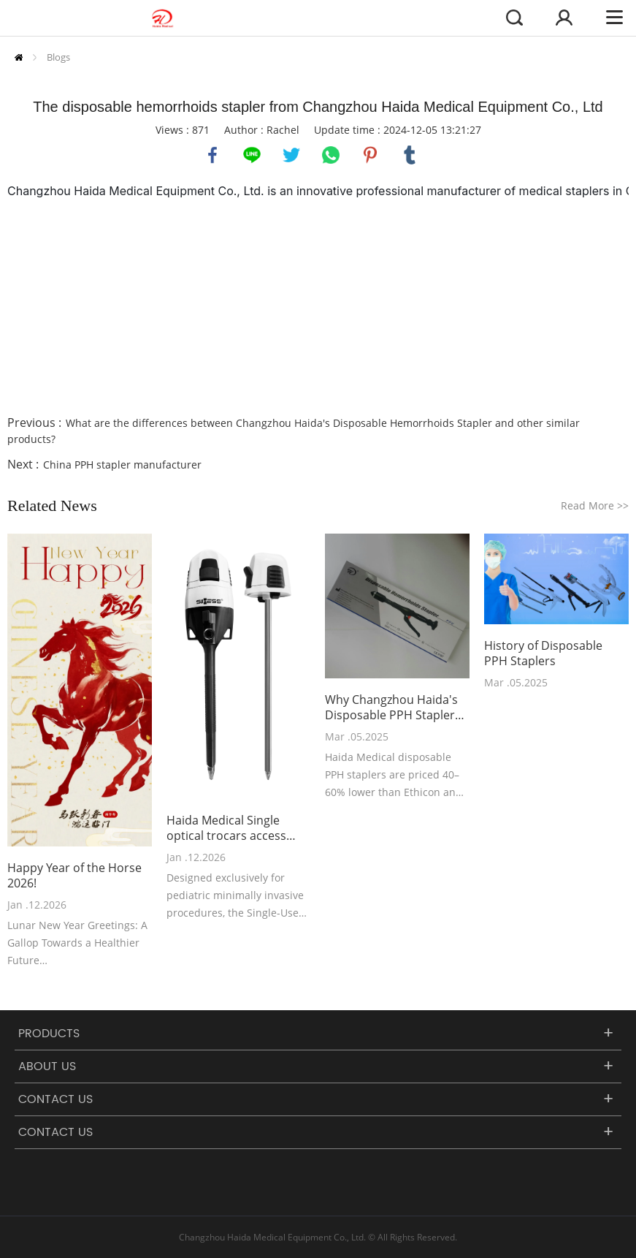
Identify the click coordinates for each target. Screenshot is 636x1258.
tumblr (410, 155)
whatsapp (331, 155)
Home (18, 57)
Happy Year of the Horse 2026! (74, 875)
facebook (212, 155)
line (252, 155)
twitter (291, 155)
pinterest (370, 155)
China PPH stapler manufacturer (122, 464)
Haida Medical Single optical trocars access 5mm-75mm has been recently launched (226, 828)
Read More (595, 505)
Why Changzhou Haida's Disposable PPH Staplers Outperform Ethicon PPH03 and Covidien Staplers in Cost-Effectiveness (393, 707)
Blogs (58, 57)
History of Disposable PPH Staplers (543, 653)
